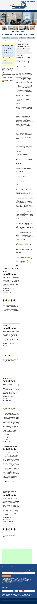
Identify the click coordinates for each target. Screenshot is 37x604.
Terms (17, 601)
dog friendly (22, 244)
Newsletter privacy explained (6, 582)
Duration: (4, 60)
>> (14, 43)
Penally (17, 73)
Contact (21, 11)
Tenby (17, 79)
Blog (34, 11)
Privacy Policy (23, 601)
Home (3, 11)
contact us (4, 80)
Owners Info (27, 11)
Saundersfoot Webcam (25, 1)
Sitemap (19, 601)
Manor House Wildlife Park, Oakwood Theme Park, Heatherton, (23, 98)
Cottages (8, 11)
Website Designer (29, 601)
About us (15, 11)
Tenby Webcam (32, 1)
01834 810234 (5, 1)
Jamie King (34, 601)
